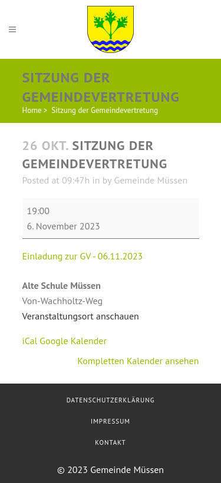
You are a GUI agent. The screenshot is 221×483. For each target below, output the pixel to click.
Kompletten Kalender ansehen (138, 361)
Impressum (110, 421)
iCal (30, 341)
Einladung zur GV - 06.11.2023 (82, 256)
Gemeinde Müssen (150, 180)
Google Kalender (73, 341)
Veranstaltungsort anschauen (80, 316)
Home (32, 110)
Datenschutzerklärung (111, 400)
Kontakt (110, 442)
